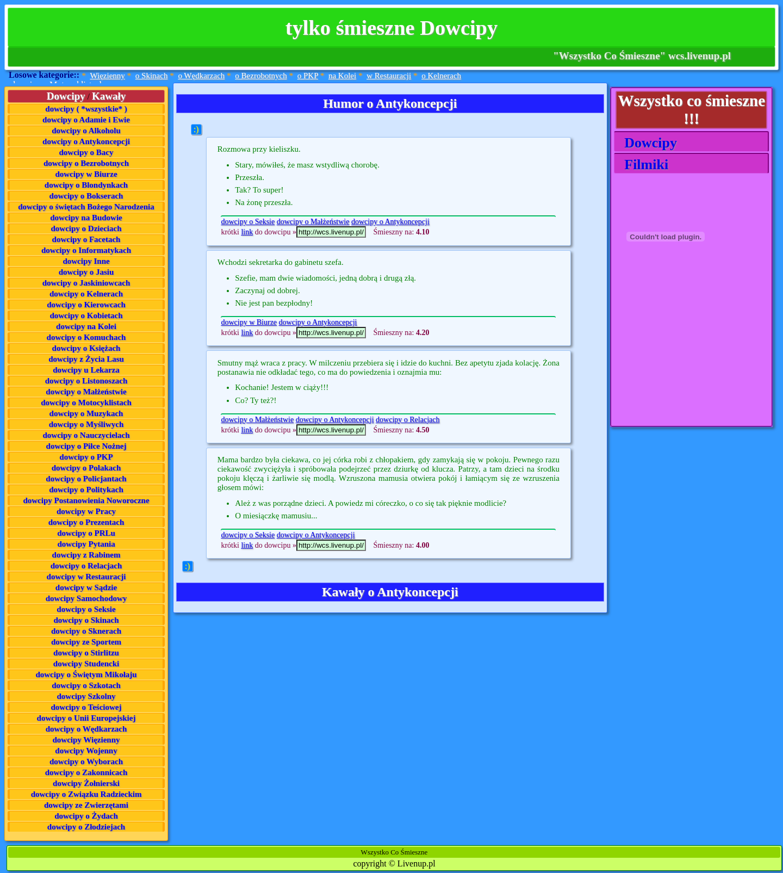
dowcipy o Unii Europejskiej (86, 718)
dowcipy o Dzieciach (86, 228)
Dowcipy (647, 143)
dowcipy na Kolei (86, 326)
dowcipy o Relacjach (86, 565)
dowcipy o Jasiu (86, 272)
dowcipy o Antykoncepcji (86, 141)
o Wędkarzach (201, 75)
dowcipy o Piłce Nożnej (86, 446)
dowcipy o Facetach (86, 239)
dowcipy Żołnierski (86, 783)
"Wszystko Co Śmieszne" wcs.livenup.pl (642, 55)
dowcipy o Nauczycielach (86, 435)
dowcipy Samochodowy (86, 598)
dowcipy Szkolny (86, 696)
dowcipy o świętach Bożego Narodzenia (86, 206)
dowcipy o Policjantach (86, 478)
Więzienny (107, 75)
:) (196, 129)
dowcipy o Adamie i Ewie (86, 119)
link (247, 232)
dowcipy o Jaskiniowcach (86, 282)
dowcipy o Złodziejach (86, 826)
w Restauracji (388, 75)
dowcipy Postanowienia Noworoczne (86, 500)
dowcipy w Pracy (86, 511)
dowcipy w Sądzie (86, 587)
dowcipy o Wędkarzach (86, 729)
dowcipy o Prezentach (86, 522)
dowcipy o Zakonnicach (86, 772)
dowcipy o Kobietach (85, 315)
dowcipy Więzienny (86, 739)
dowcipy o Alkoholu (86, 130)
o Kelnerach (441, 75)
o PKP (307, 75)
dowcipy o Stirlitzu (86, 652)
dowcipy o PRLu (86, 533)
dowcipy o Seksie (86, 609)
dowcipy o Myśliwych (86, 424)
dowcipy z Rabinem (86, 554)
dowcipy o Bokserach (86, 195)
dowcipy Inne (86, 261)
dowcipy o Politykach (86, 489)
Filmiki (642, 164)
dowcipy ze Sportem (86, 641)
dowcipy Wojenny (86, 750)
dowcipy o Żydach (86, 816)
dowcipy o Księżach (86, 348)
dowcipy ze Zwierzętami (86, 805)
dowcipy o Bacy (86, 152)
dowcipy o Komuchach (86, 337)
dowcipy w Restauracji (86, 576)
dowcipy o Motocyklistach (86, 402)
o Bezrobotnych (261, 75)
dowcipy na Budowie (86, 217)
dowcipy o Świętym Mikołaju (85, 674)
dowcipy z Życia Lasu (86, 359)
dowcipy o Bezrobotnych (86, 163)
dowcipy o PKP (86, 457)
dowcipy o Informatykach (86, 250)
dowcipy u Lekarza (86, 370)
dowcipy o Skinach (86, 620)
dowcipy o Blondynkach (86, 185)
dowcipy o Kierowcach (86, 304)
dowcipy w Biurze (86, 174)
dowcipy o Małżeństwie (86, 391)
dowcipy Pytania (86, 544)
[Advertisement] (668, 358)
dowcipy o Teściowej (86, 707)
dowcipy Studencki (86, 663)
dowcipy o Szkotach (86, 685)
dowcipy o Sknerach (86, 631)
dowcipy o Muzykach (86, 413)
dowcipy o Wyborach (86, 761)
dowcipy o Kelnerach (86, 293)
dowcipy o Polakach (86, 467)
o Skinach (151, 75)
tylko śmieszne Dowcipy (391, 27)
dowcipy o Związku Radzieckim (86, 794)
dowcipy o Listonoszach (86, 380)
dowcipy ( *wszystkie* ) (86, 108)
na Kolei (342, 75)
